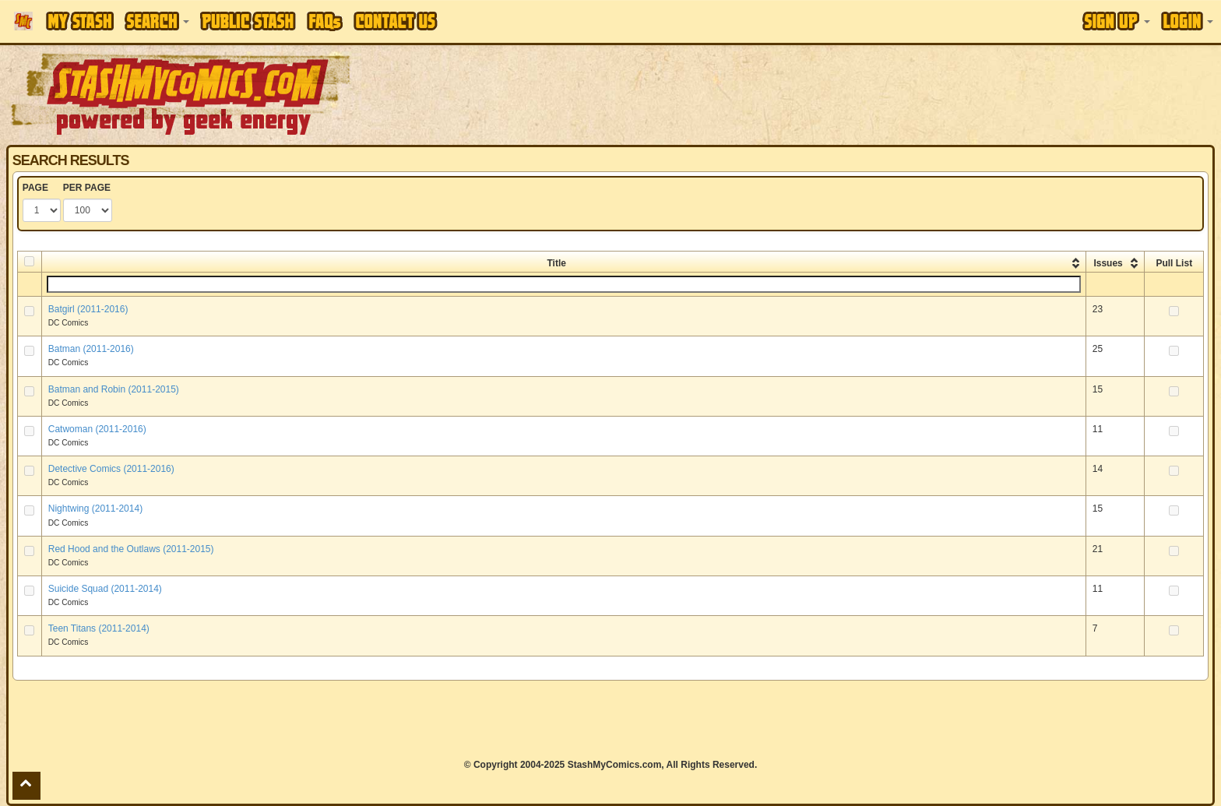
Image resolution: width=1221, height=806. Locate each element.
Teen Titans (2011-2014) (99, 628)
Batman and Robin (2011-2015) (113, 389)
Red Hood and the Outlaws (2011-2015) (131, 549)
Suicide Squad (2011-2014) (105, 588)
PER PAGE (87, 187)
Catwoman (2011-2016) (97, 429)
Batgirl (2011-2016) (88, 309)
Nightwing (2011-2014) (95, 508)
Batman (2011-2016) (91, 348)
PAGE (35, 187)
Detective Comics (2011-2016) (111, 468)
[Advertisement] (862, 93)
